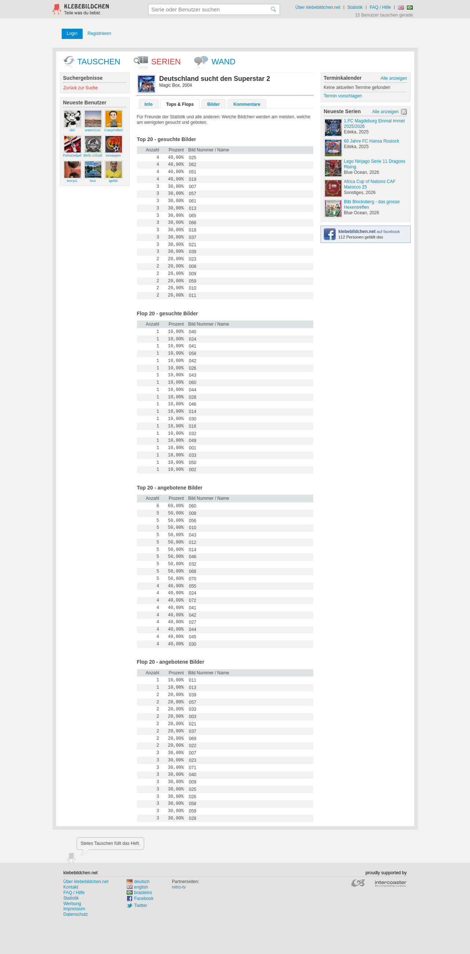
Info (149, 104)
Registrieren (99, 33)
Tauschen (98, 61)
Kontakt (71, 887)
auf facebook (369, 231)
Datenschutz (76, 914)
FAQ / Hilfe (380, 7)
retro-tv (179, 887)
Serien (166, 61)
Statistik (355, 7)
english (137, 887)
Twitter (140, 905)
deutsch (138, 881)
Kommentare (247, 104)
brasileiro (139, 892)
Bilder (213, 104)
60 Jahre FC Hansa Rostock (372, 141)
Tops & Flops (180, 104)
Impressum (74, 908)
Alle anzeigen (393, 78)
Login (72, 33)
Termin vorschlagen (343, 95)
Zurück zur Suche (81, 87)
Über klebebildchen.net (317, 7)
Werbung (72, 903)
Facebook (143, 898)
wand (223, 61)
